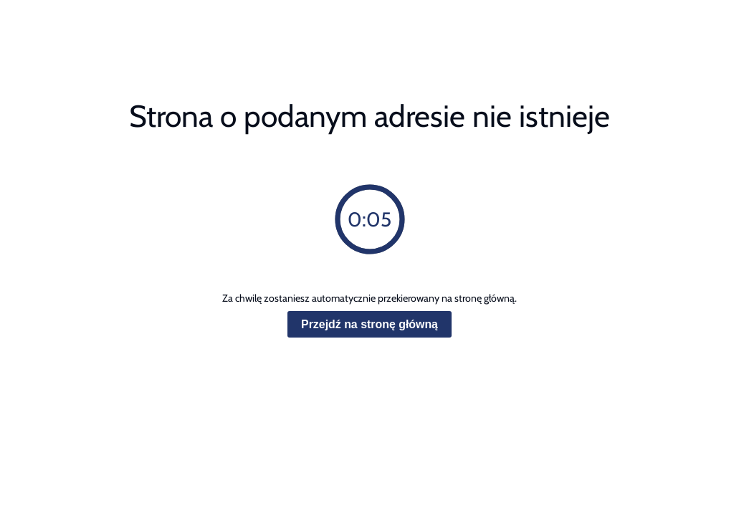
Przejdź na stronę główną (369, 324)
